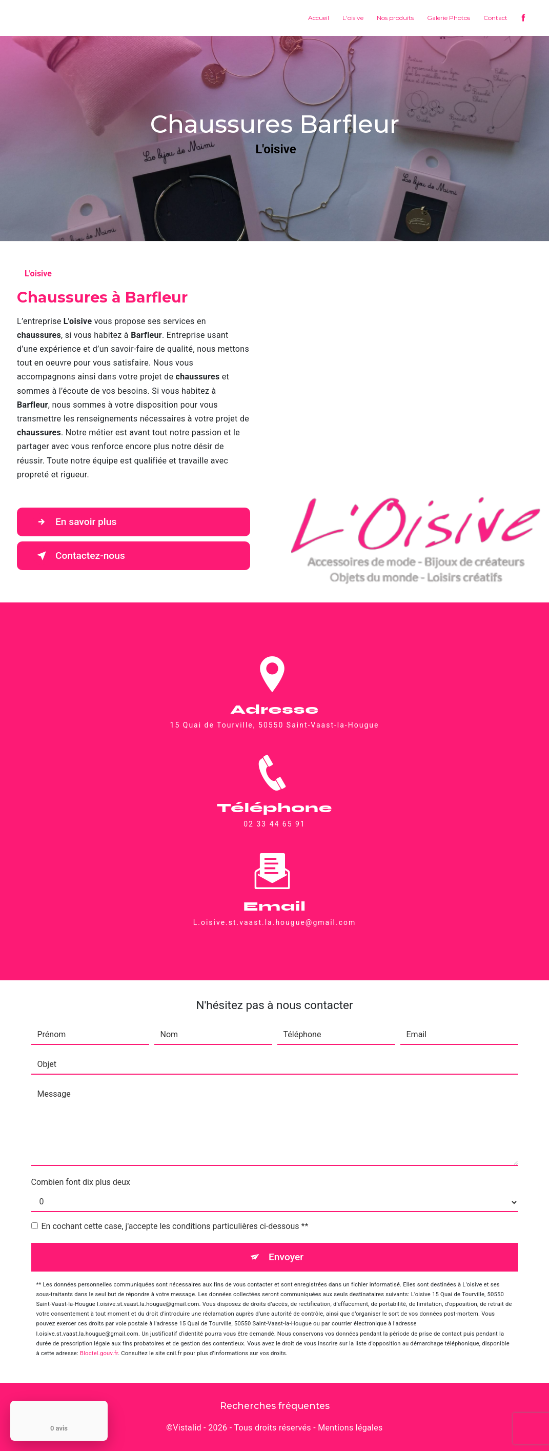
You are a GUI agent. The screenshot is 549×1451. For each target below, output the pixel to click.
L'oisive (352, 18)
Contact (495, 18)
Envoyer (286, 1257)
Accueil (318, 18)
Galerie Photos (448, 18)
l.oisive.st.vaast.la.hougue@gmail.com (274, 910)
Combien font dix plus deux (80, 1182)
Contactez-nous (79, 556)
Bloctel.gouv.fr (99, 1353)
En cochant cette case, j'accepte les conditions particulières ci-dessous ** (175, 1226)
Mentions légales (350, 1428)
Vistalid (187, 1428)
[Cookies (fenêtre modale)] (3, 1444)
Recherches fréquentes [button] (275, 1405)
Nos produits (395, 18)
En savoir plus (74, 522)
